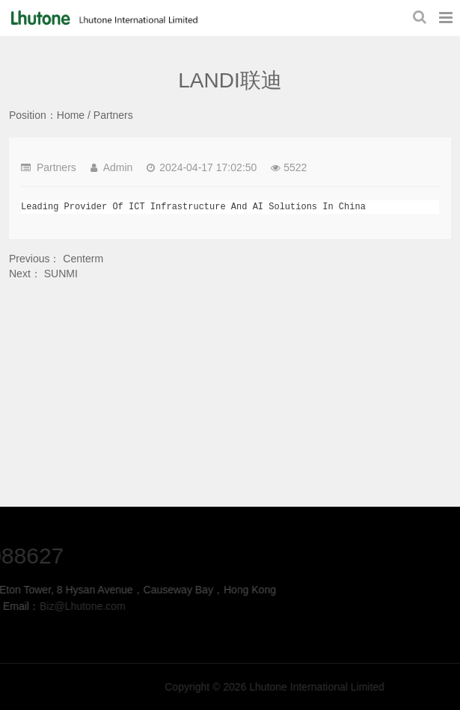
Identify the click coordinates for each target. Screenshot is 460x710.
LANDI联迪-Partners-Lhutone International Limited (102, 17)
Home (71, 115)
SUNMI (61, 274)
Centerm (83, 259)
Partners (113, 115)
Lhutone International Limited (369, 687)
